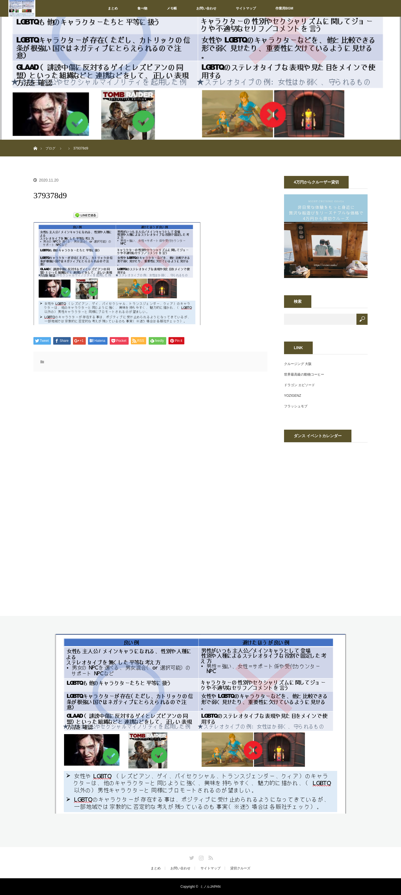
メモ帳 (172, 8)
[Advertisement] (105, 434)
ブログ (50, 148)
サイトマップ (246, 8)
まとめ (113, 8)
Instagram (200, 857)
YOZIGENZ (292, 396)
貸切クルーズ (240, 868)
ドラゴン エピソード (299, 385)
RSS (210, 857)
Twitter (191, 857)
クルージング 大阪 (298, 364)
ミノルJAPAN (210, 887)
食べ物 (142, 8)
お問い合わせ (206, 8)
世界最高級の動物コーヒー (304, 374)
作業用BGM (284, 8)
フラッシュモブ (295, 406)
